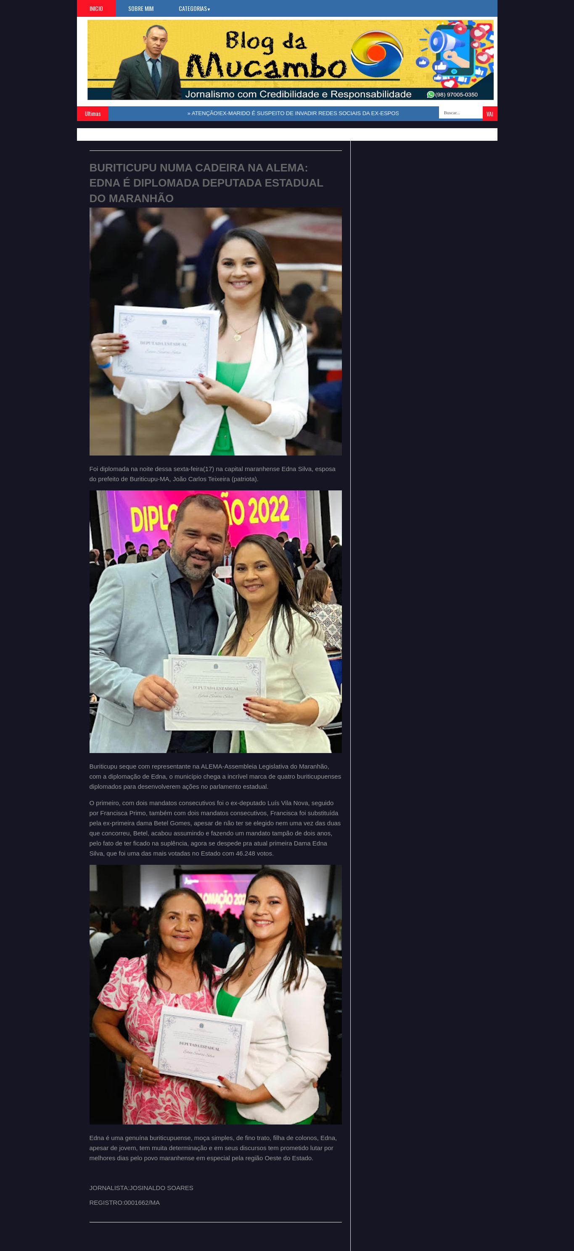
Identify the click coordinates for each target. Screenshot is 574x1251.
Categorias (195, 8)
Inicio (96, 8)
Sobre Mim (140, 8)
